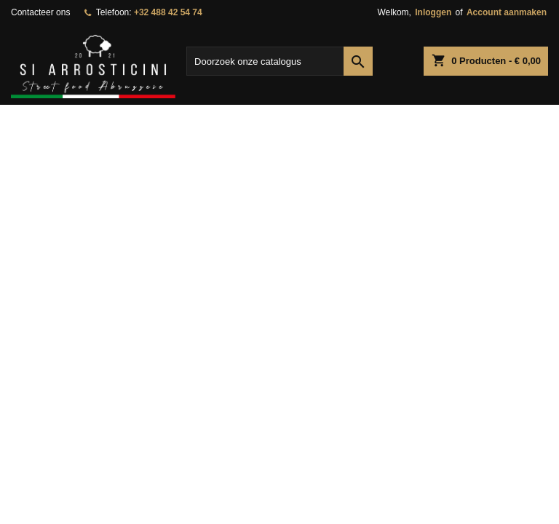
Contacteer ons (40, 12)
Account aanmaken (507, 12)
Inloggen (433, 12)
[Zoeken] (279, 61)
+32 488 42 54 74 (168, 12)
